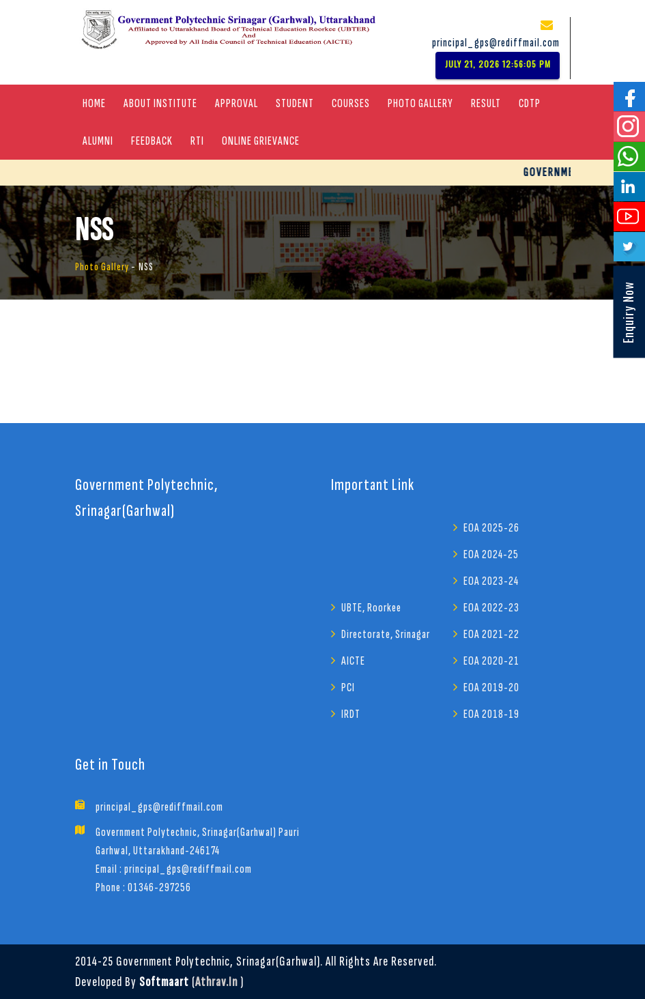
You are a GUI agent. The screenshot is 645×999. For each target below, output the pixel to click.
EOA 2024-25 (491, 554)
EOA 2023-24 (491, 581)
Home (94, 103)
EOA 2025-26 (491, 528)
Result (486, 103)
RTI (197, 141)
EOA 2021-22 (491, 634)
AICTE (353, 661)
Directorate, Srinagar (385, 634)
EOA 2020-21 (491, 661)
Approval (236, 103)
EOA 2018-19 (491, 714)
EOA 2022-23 (491, 607)
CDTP (530, 103)
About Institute (160, 103)
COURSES (351, 103)
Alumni (98, 141)
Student (295, 103)
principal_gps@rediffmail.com (496, 42)
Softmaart (164, 982)
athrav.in (216, 982)
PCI (348, 687)
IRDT (350, 714)
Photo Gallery (420, 103)
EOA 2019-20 (491, 687)
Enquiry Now (628, 312)
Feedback (152, 141)
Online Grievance (261, 141)
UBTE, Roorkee (371, 607)
